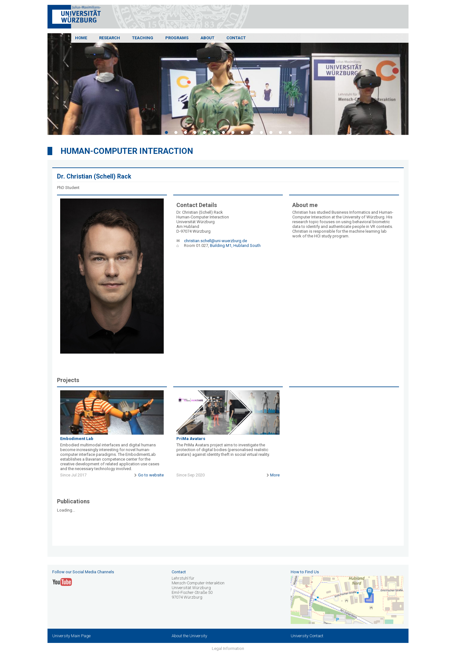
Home (81, 37)
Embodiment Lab (76, 438)
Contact (236, 37)
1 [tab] (166, 132)
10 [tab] (252, 132)
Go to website (148, 475)
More (272, 475)
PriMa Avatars (190, 438)
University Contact (307, 635)
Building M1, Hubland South (235, 245)
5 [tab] (204, 132)
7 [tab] (223, 132)
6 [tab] (214, 132)
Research (109, 37)
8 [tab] (233, 132)
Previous (43, 85)
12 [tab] (271, 132)
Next (413, 85)
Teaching (142, 37)
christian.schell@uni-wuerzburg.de (215, 240)
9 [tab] (242, 132)
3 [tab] (185, 132)
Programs (176, 37)
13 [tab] (280, 132)
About (207, 37)
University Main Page (71, 635)
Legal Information (228, 648)
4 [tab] (195, 132)
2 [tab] (176, 132)
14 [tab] (290, 132)
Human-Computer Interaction (126, 151)
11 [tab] (261, 132)
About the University (189, 635)
